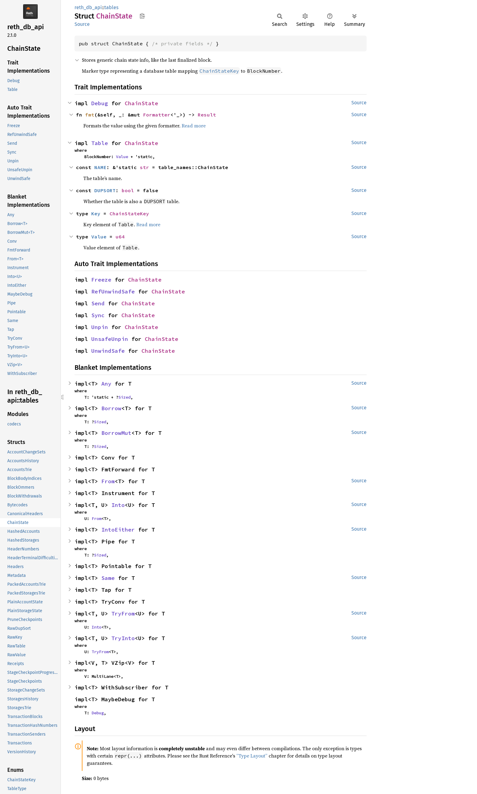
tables (111, 7)
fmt (89, 115)
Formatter (156, 115)
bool (128, 190)
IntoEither (118, 529)
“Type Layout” (251, 755)
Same (108, 577)
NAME (100, 167)
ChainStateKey (129, 213)
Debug (99, 103)
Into (118, 504)
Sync (98, 315)
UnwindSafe (108, 350)
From (108, 481)
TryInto (123, 638)
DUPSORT (105, 190)
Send (98, 303)
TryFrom (123, 613)
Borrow (111, 408)
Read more (194, 125)
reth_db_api (88, 7)
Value (122, 156)
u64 (120, 237)
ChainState (141, 103)
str (144, 167)
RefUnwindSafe (113, 291)
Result (207, 115)
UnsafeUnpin (109, 338)
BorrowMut (116, 432)
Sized (124, 397)
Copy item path (142, 16)
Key (95, 213)
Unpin (99, 327)
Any (106, 383)
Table (99, 143)
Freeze (101, 279)
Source (82, 24)
